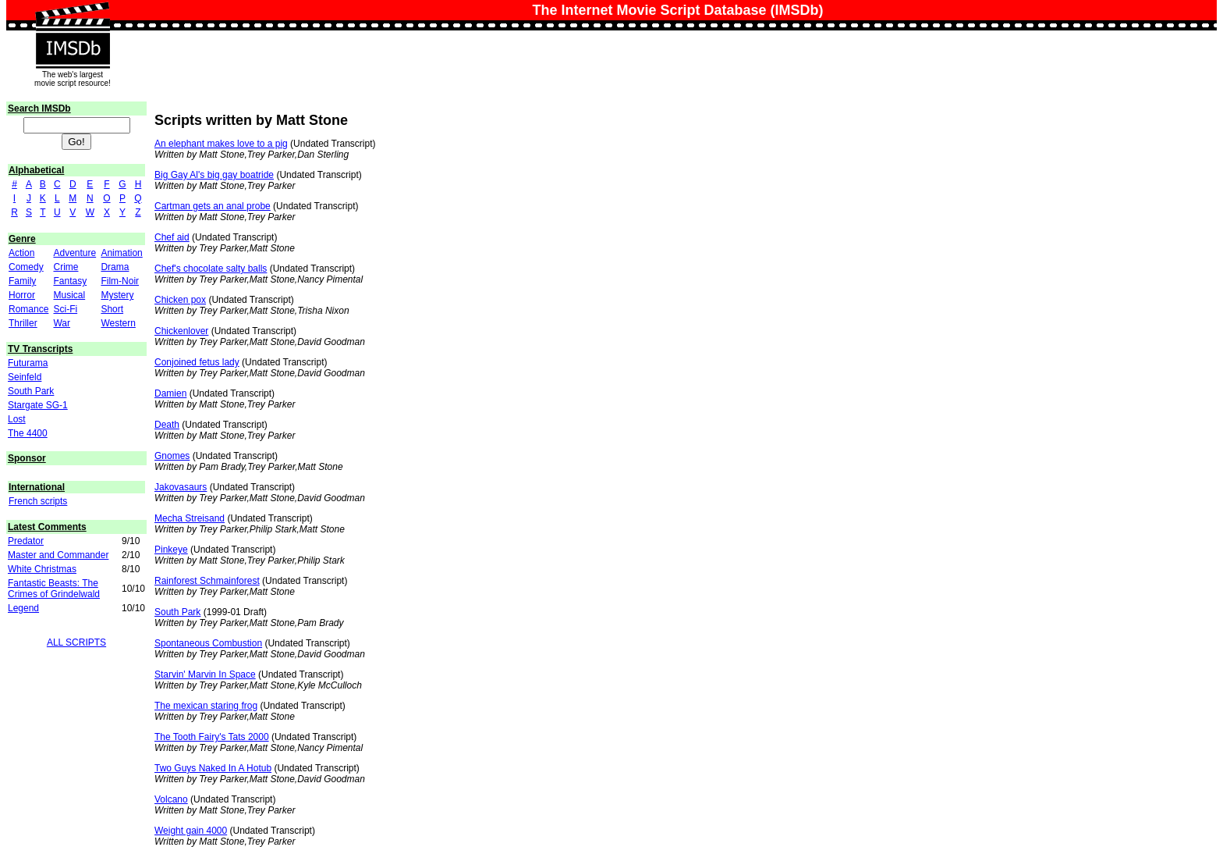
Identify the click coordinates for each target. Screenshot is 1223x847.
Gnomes (172, 455)
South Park (31, 391)
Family (22, 281)
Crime (65, 267)
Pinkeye (171, 549)
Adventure (74, 252)
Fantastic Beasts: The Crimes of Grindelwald (54, 589)
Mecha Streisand (189, 518)
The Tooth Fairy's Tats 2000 (211, 736)
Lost (17, 419)
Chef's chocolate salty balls (210, 268)
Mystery (117, 295)
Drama (115, 267)
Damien (170, 393)
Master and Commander (58, 555)
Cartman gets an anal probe (212, 206)
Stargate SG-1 (38, 405)
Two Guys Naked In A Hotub (212, 768)
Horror (22, 295)
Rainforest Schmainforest (207, 580)
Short (112, 309)
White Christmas (42, 569)
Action (21, 252)
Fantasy (70, 281)
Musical (69, 295)
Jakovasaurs (180, 487)
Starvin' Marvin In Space (205, 674)
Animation (121, 252)
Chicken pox (180, 299)
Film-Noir (120, 281)
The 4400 (28, 433)
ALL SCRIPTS (76, 642)
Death (166, 424)
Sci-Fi (65, 309)
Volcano (171, 799)
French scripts (38, 501)
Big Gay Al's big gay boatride (214, 174)
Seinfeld (24, 377)
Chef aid (172, 237)
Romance (28, 309)
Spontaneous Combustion (208, 643)
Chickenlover (181, 331)
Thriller (23, 323)
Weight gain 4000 (190, 830)
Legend (23, 608)
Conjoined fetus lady (196, 362)
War (61, 323)
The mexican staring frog (205, 705)
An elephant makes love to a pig (221, 143)
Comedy (26, 267)
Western (118, 323)
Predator (26, 541)
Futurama (28, 363)
